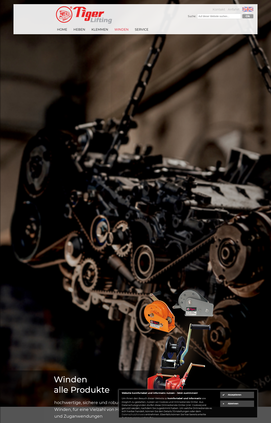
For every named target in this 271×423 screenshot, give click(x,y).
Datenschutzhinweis (133, 414)
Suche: (192, 16)
